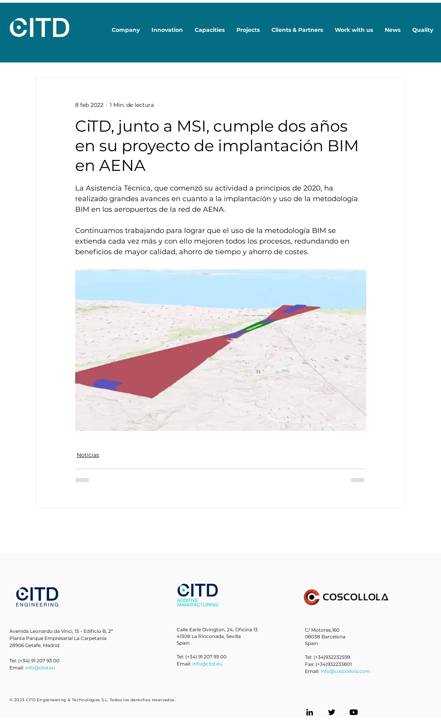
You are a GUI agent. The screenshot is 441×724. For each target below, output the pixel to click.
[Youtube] (353, 712)
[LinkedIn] (309, 712)
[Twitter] (331, 712)
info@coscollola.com (345, 671)
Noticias (88, 454)
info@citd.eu (40, 668)
